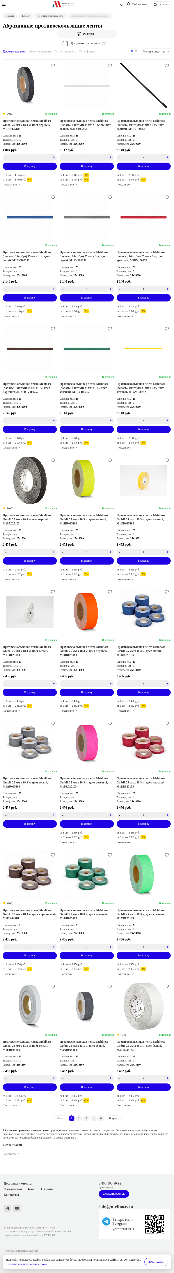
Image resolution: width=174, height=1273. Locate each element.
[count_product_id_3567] (87, 1078)
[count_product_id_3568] (143, 1078)
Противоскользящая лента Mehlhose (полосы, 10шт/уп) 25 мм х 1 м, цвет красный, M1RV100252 (141, 256)
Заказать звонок (114, 1194)
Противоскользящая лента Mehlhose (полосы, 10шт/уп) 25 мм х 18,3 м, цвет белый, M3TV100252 (85, 124)
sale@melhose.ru (116, 1206)
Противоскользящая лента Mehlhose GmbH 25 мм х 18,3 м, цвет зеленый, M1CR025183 (141, 914)
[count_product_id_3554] (87, 683)
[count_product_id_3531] (143, 815)
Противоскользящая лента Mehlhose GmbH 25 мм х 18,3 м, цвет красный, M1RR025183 (141, 782)
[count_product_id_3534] (143, 683)
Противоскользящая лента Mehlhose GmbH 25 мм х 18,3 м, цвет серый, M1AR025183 (27, 782)
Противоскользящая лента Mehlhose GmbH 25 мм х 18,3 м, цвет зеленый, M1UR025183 (84, 914)
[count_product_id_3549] (30, 683)
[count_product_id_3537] (30, 947)
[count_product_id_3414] (30, 157)
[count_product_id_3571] (30, 289)
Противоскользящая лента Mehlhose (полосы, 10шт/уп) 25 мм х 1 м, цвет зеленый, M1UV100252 (84, 387)
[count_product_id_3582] (30, 552)
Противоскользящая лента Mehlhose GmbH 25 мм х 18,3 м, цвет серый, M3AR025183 (84, 1045)
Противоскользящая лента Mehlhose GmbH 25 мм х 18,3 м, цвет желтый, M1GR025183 (141, 519)
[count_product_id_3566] (87, 157)
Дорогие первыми (40, 51)
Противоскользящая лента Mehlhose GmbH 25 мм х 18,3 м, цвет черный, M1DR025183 (84, 651)
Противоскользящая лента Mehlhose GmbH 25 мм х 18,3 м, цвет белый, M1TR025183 (27, 651)
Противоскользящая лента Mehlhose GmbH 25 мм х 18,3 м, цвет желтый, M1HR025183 (84, 519)
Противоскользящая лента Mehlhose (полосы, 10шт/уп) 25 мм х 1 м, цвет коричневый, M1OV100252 (27, 387)
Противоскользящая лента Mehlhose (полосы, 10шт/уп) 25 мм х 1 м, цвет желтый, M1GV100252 (141, 387)
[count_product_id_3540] (30, 815)
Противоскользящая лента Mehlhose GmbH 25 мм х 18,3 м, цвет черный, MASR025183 (27, 124)
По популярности (66, 51)
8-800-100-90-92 (110, 1183)
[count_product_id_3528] (87, 947)
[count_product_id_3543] (30, 1078)
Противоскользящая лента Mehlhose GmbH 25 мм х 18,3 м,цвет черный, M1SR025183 (27, 519)
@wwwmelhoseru (123, 1228)
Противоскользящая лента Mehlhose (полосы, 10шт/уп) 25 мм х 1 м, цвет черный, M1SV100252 (141, 124)
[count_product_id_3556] (143, 947)
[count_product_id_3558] (87, 815)
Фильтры (87, 34)
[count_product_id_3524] (143, 157)
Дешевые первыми (14, 51)
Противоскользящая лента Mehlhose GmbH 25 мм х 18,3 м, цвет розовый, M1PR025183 (84, 782)
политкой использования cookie (27, 1264)
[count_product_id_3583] (143, 420)
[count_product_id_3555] (87, 552)
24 (164, 51)
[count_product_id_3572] (30, 420)
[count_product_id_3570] (143, 289)
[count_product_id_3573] (87, 289)
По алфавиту (87, 51)
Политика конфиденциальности (21, 1250)
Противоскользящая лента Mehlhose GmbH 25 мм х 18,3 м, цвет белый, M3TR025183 (141, 1045)
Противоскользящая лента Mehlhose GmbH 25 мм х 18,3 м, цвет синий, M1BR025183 (141, 651)
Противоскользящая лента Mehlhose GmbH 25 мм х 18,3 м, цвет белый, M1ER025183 (27, 1045)
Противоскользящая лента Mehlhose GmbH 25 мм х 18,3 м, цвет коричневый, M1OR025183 (29, 914)
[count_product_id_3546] (143, 552)
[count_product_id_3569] (87, 420)
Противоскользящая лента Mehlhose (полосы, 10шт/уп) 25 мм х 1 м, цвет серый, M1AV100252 (84, 256)
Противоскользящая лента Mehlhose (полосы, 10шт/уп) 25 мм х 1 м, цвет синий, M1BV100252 (27, 256)
